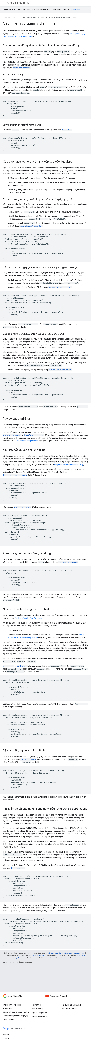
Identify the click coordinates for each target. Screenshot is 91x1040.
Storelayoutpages (12, 435)
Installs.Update (28, 759)
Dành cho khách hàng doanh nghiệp (16, 1012)
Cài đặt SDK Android (69, 1009)
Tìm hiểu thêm (75, 9)
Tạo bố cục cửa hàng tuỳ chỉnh (26, 441)
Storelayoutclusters (33, 435)
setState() (22, 666)
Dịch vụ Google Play (39, 1013)
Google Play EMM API (63, 17)
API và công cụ (37, 1009)
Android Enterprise (18, 2)
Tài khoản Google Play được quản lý (29, 618)
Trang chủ (6, 17)
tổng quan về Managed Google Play (68, 464)
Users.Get (66, 130)
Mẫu (74, 17)
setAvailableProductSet (31, 226)
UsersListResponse (21, 68)
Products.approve (22, 507)
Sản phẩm (16, 17)
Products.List (17, 868)
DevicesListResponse (68, 562)
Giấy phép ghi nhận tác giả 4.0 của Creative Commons (66, 953)
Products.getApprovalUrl (15, 475)
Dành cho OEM (8, 1019)
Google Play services (30, 17)
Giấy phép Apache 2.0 (39, 955)
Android (6, 1035)
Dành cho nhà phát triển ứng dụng (15, 1016)
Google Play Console (39, 1016)
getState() (8, 666)
